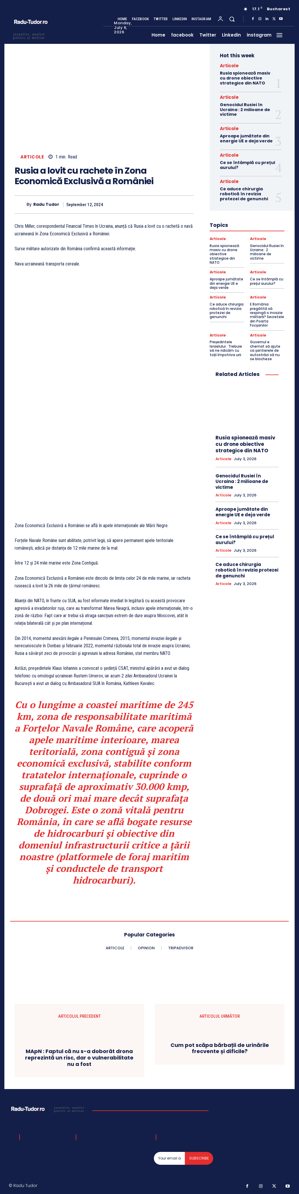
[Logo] (49, 1109)
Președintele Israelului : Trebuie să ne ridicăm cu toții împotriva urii (226, 347)
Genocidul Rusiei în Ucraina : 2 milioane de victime (245, 110)
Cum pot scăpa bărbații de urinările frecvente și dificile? (220, 1048)
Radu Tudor (46, 204)
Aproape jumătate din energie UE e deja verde (246, 138)
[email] (169, 1158)
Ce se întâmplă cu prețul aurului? (247, 165)
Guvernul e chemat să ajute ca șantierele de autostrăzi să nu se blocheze (265, 349)
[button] (232, 19)
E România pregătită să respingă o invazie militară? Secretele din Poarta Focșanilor (267, 314)
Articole (32, 157)
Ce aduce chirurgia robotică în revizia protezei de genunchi (244, 194)
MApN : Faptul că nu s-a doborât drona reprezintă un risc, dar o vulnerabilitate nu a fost (79, 1057)
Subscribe (199, 1158)
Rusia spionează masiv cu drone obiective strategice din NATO (245, 78)
